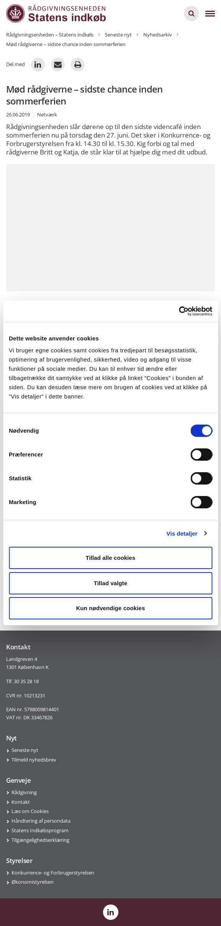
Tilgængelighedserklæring (40, 839)
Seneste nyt (24, 750)
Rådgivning (24, 792)
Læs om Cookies (30, 811)
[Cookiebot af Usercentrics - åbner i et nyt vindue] (178, 311)
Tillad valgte (111, 583)
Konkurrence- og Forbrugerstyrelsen (52, 872)
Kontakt (20, 801)
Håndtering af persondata (40, 820)
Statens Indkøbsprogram (40, 830)
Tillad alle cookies (110, 557)
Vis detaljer (182, 533)
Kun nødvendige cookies (110, 608)
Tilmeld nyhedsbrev (33, 759)
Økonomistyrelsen (32, 881)
